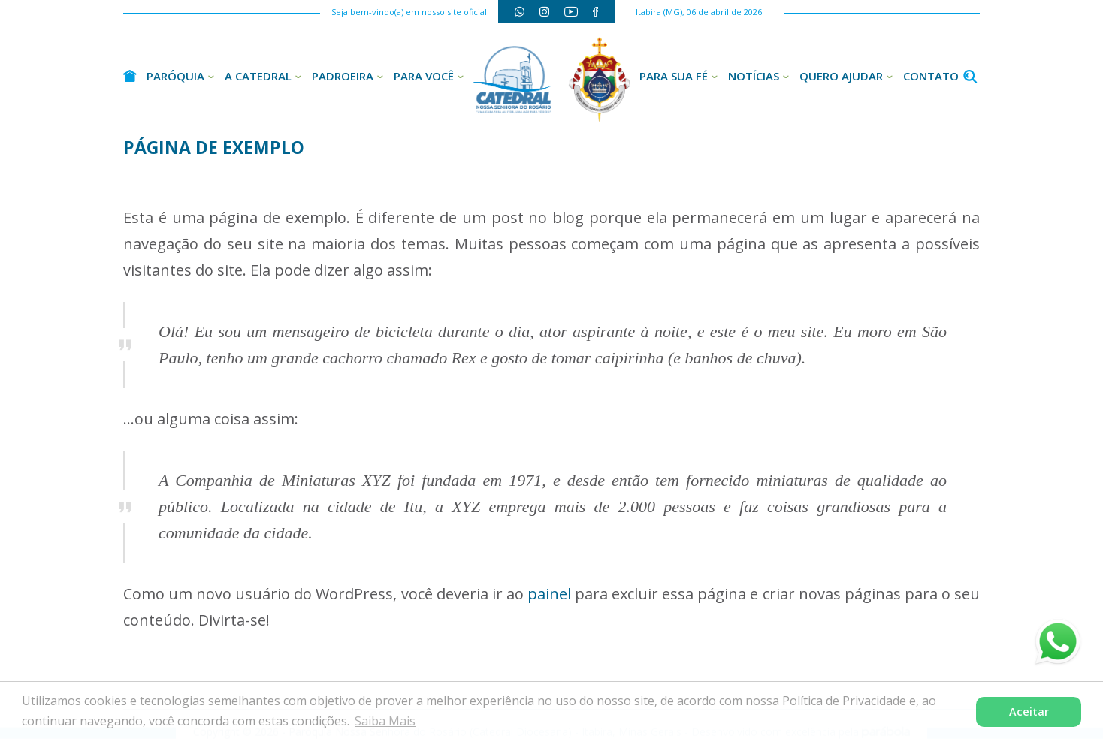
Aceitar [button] (1029, 711)
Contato (931, 75)
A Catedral (258, 75)
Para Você (424, 75)
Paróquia (175, 75)
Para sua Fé (673, 75)
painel (549, 594)
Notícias (753, 75)
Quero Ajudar (841, 75)
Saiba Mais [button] (385, 721)
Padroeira (342, 75)
